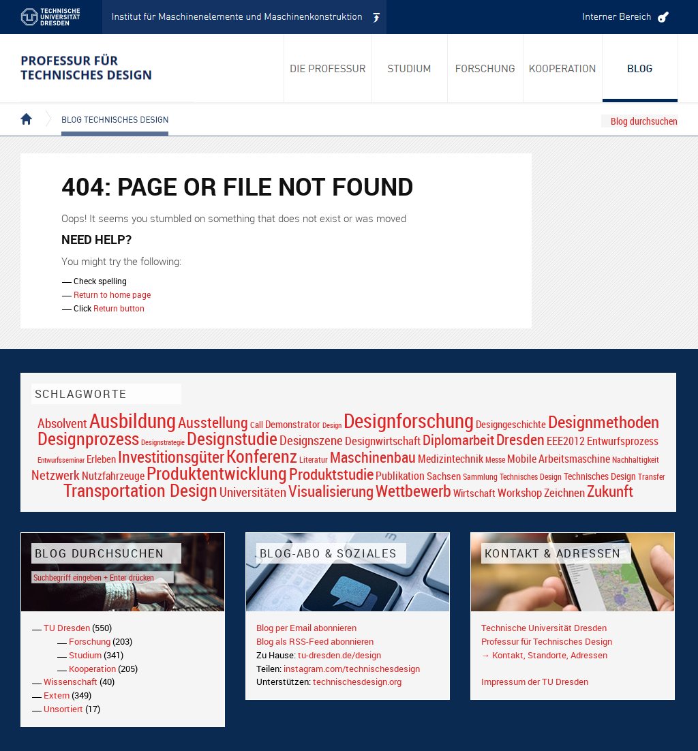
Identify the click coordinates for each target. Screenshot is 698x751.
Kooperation (92, 668)
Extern (57, 695)
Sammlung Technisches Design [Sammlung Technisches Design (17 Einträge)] (512, 476)
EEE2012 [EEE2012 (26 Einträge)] (566, 440)
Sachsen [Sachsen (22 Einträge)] (444, 476)
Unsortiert (63, 709)
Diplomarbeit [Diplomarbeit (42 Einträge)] (458, 439)
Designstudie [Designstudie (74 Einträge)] (232, 438)
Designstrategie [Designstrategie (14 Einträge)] (163, 442)
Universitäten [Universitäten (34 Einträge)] (252, 491)
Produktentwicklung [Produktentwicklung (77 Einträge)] (217, 473)
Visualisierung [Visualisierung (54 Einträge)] (331, 491)
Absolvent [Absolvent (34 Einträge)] (62, 422)
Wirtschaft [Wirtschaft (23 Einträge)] (474, 493)
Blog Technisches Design (104, 107)
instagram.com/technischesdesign (352, 668)
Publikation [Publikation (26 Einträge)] (400, 475)
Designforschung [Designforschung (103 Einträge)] (409, 420)
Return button (119, 308)
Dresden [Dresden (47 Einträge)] (520, 439)
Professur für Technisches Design (546, 641)
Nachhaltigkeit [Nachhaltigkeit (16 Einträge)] (635, 460)
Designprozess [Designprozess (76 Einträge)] (88, 438)
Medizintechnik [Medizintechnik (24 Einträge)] (450, 459)
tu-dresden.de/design (339, 655)
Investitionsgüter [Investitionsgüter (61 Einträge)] (171, 457)
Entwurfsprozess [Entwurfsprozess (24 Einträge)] (622, 441)
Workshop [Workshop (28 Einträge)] (520, 492)
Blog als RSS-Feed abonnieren (315, 641)
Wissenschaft (70, 681)
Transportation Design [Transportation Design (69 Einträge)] (140, 490)
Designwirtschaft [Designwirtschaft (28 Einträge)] (383, 440)
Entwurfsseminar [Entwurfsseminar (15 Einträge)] (61, 460)
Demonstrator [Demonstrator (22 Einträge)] (292, 424)
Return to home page (112, 294)
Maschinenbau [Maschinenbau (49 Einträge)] (373, 457)
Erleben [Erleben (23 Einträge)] (101, 458)
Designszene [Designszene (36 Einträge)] (311, 440)
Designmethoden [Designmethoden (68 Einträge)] (603, 421)
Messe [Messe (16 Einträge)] (495, 460)
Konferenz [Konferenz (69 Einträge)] (261, 456)
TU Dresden (67, 628)
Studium (85, 655)
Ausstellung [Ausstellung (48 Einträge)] (213, 422)
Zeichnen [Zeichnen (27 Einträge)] (564, 492)
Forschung (89, 641)
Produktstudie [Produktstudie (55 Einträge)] (331, 474)
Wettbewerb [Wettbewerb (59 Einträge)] (413, 491)
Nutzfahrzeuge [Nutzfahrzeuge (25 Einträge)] (113, 475)
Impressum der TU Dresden (534, 681)
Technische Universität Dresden (544, 628)
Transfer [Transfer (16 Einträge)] (651, 477)
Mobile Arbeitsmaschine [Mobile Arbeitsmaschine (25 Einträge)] (558, 458)
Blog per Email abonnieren (306, 628)
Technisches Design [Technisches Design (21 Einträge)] (600, 476)
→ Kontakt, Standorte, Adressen (544, 655)
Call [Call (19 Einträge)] (256, 424)
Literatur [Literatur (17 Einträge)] (313, 459)
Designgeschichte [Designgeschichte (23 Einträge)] (511, 424)
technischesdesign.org (357, 681)
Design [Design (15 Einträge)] (332, 425)
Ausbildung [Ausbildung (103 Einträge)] (132, 420)
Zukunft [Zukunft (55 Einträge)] (610, 491)
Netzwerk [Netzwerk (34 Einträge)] (55, 474)
